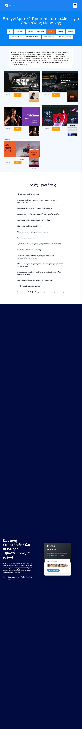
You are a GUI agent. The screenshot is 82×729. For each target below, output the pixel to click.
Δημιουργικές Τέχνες (16, 36)
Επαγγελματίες (19, 31)
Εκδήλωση (60, 31)
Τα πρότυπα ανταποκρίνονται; (27, 238)
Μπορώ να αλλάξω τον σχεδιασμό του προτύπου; (34, 220)
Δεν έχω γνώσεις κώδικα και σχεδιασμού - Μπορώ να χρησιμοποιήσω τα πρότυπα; (35, 257)
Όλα (10, 31)
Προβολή (8, 94)
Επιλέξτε (17, 94)
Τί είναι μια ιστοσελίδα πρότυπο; (28, 194)
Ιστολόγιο (30, 31)
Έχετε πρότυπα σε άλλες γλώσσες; (29, 250)
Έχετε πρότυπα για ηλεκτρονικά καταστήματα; (32, 232)
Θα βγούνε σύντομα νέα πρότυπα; (28, 286)
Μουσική (51, 31)
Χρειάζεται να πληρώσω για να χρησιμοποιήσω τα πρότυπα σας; (39, 244)
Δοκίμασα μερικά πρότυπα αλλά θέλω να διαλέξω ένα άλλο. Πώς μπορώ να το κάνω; (39, 273)
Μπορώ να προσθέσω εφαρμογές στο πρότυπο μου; (35, 280)
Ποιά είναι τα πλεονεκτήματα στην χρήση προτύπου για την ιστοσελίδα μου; (37, 201)
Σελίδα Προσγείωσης (49, 36)
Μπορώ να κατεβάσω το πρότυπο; (29, 226)
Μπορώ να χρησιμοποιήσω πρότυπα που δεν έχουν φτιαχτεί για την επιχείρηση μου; (40, 265)
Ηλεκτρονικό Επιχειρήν (65, 36)
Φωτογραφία (40, 31)
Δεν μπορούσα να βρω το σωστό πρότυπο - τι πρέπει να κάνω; (38, 214)
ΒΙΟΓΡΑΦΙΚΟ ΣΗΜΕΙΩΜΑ (32, 36)
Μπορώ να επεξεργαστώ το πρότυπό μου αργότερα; (35, 208)
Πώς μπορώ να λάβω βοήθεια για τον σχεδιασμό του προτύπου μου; (40, 292)
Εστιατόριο (70, 31)
